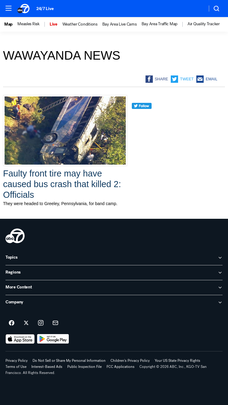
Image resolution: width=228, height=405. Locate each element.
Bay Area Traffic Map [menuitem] (159, 24)
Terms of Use (15, 366)
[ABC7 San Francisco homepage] (23, 8)
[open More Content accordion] (114, 287)
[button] (8, 8)
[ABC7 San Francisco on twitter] (26, 323)
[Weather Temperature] (198, 8)
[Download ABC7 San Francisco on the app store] (20, 339)
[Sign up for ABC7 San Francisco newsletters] (55, 323)
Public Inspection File (84, 366)
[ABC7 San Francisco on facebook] (11, 323)
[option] (10, 24)
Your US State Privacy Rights (177, 360)
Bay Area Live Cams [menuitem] (119, 24)
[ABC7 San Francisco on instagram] (41, 323)
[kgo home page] (15, 236)
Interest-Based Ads (46, 366)
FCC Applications (121, 366)
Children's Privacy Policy (130, 360)
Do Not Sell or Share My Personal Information (69, 360)
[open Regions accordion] (114, 272)
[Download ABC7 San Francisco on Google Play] (53, 339)
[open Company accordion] (114, 302)
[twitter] (142, 117)
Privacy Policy (16, 360)
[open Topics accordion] (114, 257)
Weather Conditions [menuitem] (79, 24)
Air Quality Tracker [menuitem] (204, 24)
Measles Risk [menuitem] (28, 24)
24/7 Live (45, 9)
